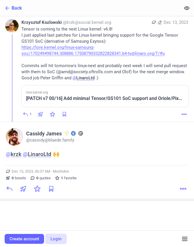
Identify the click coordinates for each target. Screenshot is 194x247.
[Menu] (184, 239)
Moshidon (61, 171)
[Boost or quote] (40, 114)
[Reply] (27, 114)
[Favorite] (52, 114)
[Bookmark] (51, 189)
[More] (184, 114)
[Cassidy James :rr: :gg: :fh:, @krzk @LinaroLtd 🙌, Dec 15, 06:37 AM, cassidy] (97, 161)
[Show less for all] (187, 8)
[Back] (90, 8)
